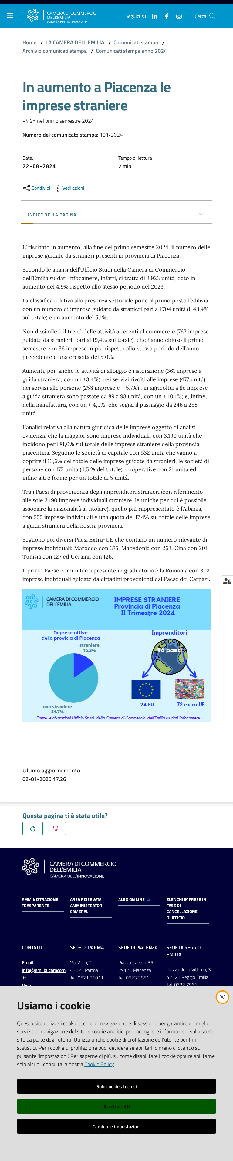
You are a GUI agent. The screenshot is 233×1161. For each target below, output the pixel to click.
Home (29, 42)
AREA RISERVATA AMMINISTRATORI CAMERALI (86, 905)
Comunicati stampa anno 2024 (131, 51)
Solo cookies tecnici (116, 1086)
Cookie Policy (99, 1064)
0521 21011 (90, 977)
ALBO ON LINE (134, 899)
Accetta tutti (116, 1106)
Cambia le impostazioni (117, 1126)
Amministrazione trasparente (40, 902)
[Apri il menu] (10, 15)
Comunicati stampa (135, 42)
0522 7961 (185, 984)
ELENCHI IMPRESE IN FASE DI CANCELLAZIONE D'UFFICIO (186, 908)
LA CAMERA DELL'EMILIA (75, 42)
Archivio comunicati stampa (54, 51)
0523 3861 (137, 977)
